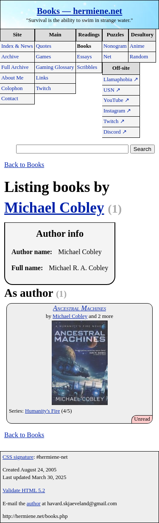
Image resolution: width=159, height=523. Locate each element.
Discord (115, 132)
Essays (84, 57)
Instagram (117, 111)
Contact (9, 98)
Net (107, 57)
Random (139, 57)
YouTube (116, 100)
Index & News (17, 46)
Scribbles (87, 67)
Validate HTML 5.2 (24, 490)
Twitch (43, 88)
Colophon (11, 88)
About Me (12, 78)
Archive (10, 57)
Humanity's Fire (42, 411)
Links (42, 78)
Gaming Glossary (55, 67)
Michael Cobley (54, 208)
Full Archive (14, 67)
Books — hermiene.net (80, 11)
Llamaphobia (120, 79)
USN (111, 90)
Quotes (43, 46)
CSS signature (18, 457)
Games (43, 57)
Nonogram (115, 46)
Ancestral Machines (79, 308)
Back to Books (24, 164)
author (34, 504)
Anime (137, 46)
